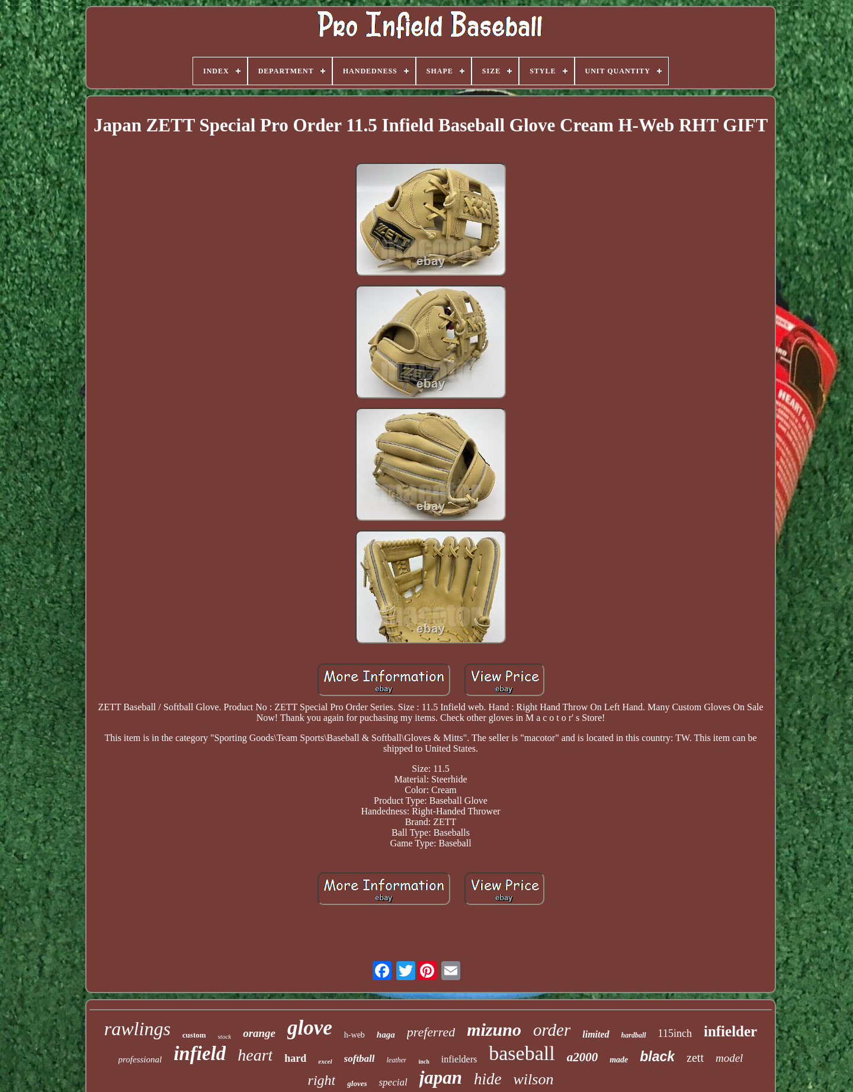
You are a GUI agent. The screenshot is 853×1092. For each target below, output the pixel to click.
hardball (633, 1035)
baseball (521, 1053)
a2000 (582, 1057)
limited (595, 1034)
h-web (354, 1034)
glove (309, 1027)
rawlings (137, 1028)
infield (200, 1053)
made (619, 1059)
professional (140, 1059)
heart (255, 1055)
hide (488, 1079)
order (551, 1029)
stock (225, 1036)
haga (386, 1034)
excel (325, 1061)
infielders (459, 1059)
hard (295, 1058)
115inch (675, 1033)
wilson (534, 1079)
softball (359, 1058)
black (657, 1056)
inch (423, 1061)
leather (396, 1060)
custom (194, 1034)
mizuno (494, 1029)
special (393, 1082)
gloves (357, 1083)
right (322, 1080)
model (729, 1058)
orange (259, 1033)
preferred (431, 1032)
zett (695, 1057)
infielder (730, 1031)
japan (440, 1077)
